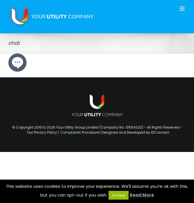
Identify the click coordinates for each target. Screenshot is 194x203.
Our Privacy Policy (42, 132)
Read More (142, 195)
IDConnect (160, 132)
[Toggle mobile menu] (183, 9)
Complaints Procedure (79, 132)
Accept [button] (118, 195)
